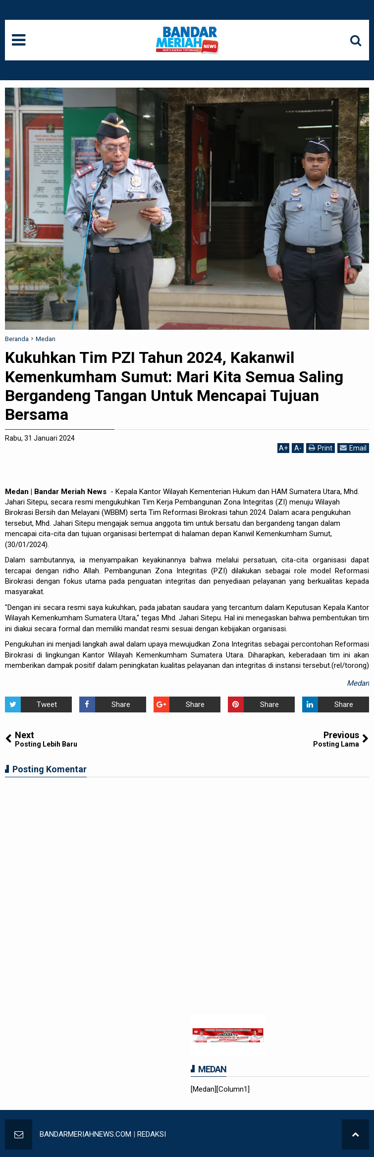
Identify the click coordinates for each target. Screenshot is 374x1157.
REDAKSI (151, 1134)
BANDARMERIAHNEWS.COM (85, 1134)
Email (353, 448)
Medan (358, 683)
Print (320, 448)
